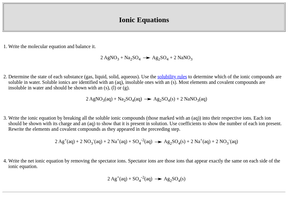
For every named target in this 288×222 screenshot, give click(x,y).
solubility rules (172, 76)
